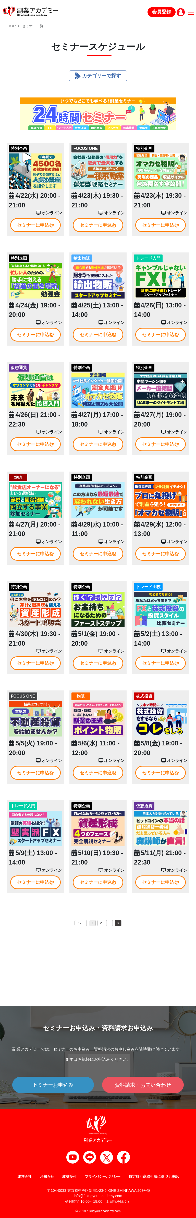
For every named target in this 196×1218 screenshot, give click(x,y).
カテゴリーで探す (98, 76)
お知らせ (47, 1176)
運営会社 (24, 1176)
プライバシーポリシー (102, 1176)
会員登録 (161, 12)
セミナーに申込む (35, 225)
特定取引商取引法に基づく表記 (154, 1176)
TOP (12, 26)
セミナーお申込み (53, 1085)
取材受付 (69, 1176)
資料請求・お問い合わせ (143, 1085)
